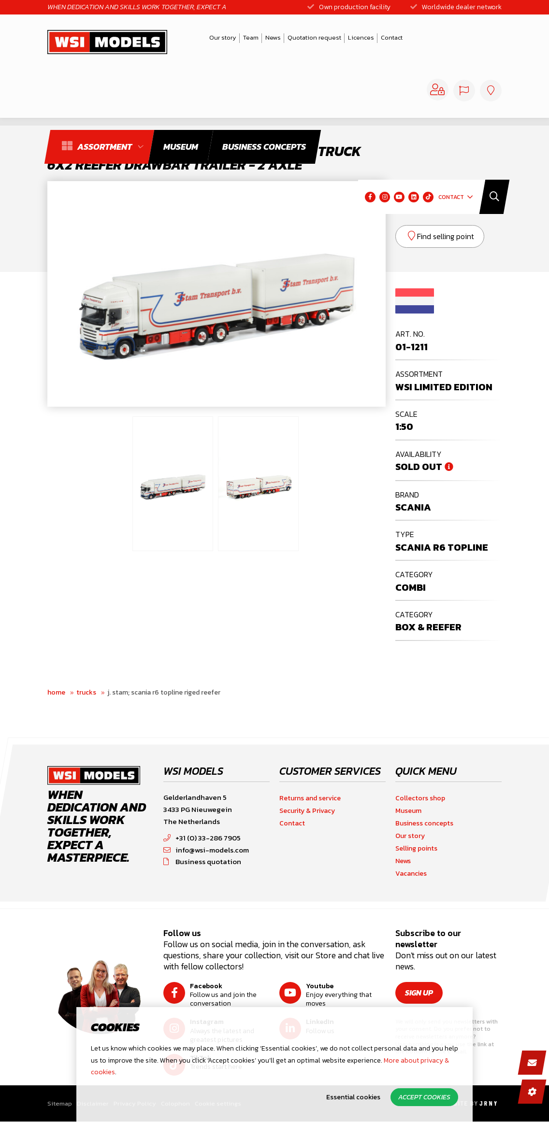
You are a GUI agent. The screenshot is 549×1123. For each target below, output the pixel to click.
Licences (344, 39)
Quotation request (297, 39)
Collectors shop (420, 798)
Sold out (418, 466)
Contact (375, 39)
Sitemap (59, 1103)
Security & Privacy (307, 811)
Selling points (416, 848)
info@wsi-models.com (206, 849)
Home (56, 692)
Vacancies (411, 873)
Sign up (419, 992)
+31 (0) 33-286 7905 (202, 837)
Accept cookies (424, 1097)
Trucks (86, 692)
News (256, 39)
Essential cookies (353, 1097)
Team (234, 39)
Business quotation (202, 861)
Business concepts (424, 823)
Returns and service (310, 798)
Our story (205, 39)
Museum (408, 811)
